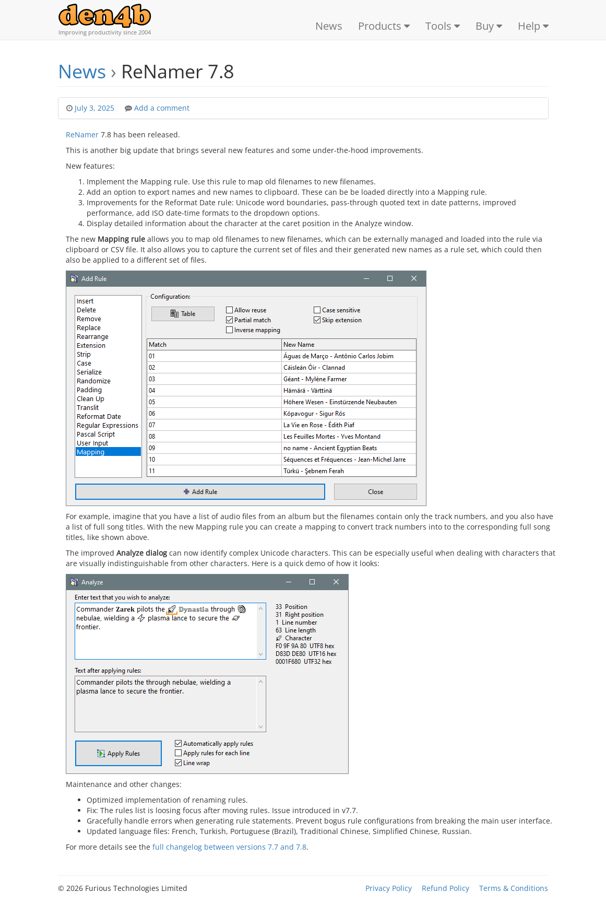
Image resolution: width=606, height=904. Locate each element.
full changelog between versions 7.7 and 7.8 (229, 847)
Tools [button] (442, 26)
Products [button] (384, 26)
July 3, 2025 (95, 108)
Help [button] (533, 26)
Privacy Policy (388, 888)
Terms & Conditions (513, 888)
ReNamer (82, 134)
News (328, 26)
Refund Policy (445, 888)
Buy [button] (489, 26)
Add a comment (161, 108)
